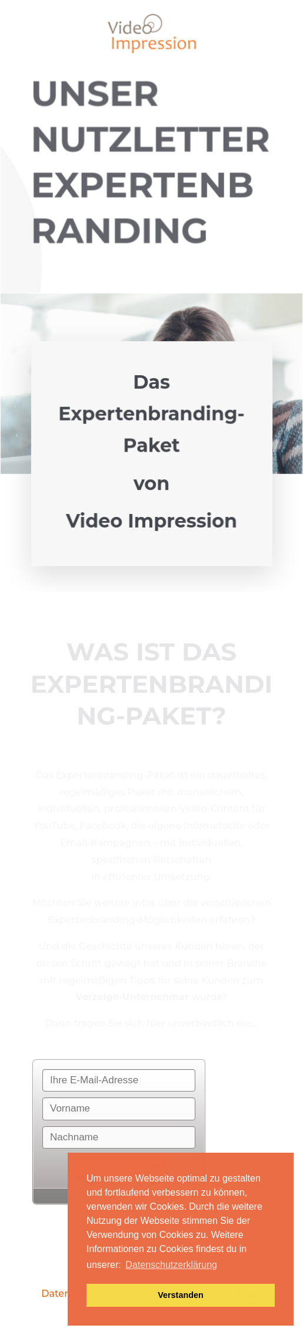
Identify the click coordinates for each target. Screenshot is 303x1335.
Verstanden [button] (181, 1295)
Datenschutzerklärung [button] (171, 1265)
